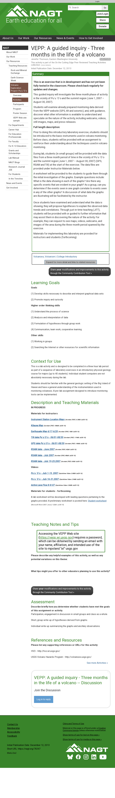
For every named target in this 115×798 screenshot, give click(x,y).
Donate (103, 26)
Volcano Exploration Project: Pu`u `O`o (19, 88)
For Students (14, 174)
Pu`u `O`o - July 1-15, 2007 (44, 473)
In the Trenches (16, 179)
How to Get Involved (91, 38)
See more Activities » (97, 663)
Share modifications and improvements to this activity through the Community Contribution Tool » (79, 271)
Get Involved (12, 188)
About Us (7, 38)
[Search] (85, 7)
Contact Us (12, 724)
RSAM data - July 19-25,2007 (45, 461)
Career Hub (14, 130)
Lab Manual (14, 158)
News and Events (14, 183)
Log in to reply (44, 699)
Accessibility (13, 732)
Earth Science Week (17, 79)
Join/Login (102, 14)
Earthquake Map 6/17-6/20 (44, 431)
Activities (17, 100)
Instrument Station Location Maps (48, 419)
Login (97, 1)
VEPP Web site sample (20, 119)
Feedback (12, 736)
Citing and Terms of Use (73, 724)
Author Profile (105, 59)
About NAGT (12, 52)
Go (105, 8)
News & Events (65, 38)
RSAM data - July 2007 (42, 455)
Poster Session (20, 113)
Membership (13, 728)
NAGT (6, 48)
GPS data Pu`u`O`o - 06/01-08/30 (47, 443)
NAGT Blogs (14, 162)
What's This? (11, 753)
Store (103, 20)
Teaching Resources (18, 66)
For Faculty (14, 141)
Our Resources (43, 38)
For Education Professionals (15, 135)
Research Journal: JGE (17, 168)
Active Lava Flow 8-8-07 (43, 485)
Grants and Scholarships (14, 152)
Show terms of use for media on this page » (82, 739)
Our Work (23, 38)
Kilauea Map (37, 425)
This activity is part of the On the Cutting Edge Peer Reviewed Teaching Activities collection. (68, 63)
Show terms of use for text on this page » (81, 735)
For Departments (16, 125)
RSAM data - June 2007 (43, 449)
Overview (17, 95)
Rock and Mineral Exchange (19, 71)
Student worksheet (97, 500)
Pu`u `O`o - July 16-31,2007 (45, 479)
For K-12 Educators (17, 146)
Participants (18, 104)
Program (17, 109)
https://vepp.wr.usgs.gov (56, 537)
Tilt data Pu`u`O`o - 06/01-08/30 (47, 437)
